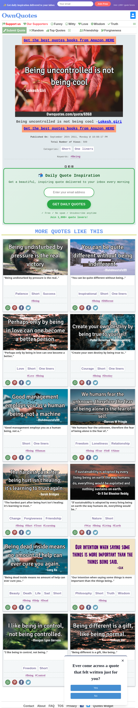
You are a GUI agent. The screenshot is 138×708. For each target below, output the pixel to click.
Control (40, 686)
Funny (58, 24)
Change (15, 529)
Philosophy (83, 604)
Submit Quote (15, 30)
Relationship (120, 454)
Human (40, 461)
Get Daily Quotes (68, 213)
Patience (21, 305)
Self (107, 461)
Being (76, 163)
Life (38, 604)
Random (38, 30)
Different (108, 312)
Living (107, 536)
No (95, 695)
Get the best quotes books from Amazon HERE (69, 41)
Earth (117, 536)
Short (66, 155)
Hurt (29, 536)
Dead (45, 611)
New (74, 30)
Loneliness (100, 454)
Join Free (103, 4)
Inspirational (88, 305)
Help (36, 611)
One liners (84, 155)
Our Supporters (37, 24)
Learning (50, 536)
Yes (96, 687)
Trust (38, 536)
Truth (114, 24)
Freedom (81, 454)
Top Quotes (57, 30)
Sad (47, 604)
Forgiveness (112, 30)
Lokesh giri (110, 124)
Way (88, 536)
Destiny (108, 386)
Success (49, 305)
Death (27, 604)
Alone (116, 461)
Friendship (91, 30)
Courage (87, 379)
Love (84, 24)
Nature (97, 529)
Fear (99, 461)
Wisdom (99, 24)
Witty (71, 24)
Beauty (15, 604)
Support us (13, 24)
